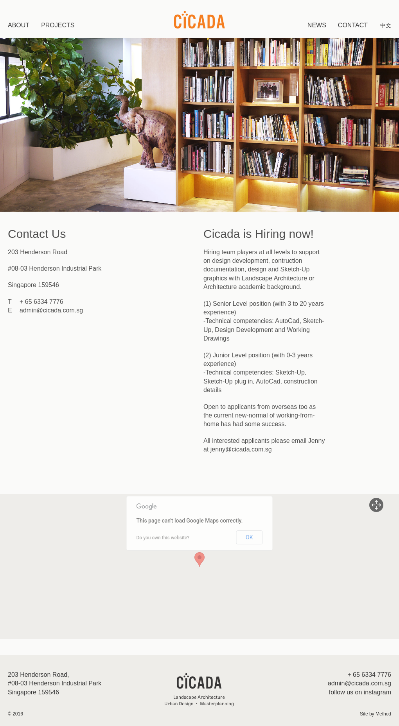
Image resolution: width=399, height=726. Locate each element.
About (18, 25)
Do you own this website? (163, 537)
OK (249, 537)
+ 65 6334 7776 (41, 301)
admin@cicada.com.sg (51, 310)
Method (383, 714)
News (316, 25)
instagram (377, 692)
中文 (385, 25)
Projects (57, 25)
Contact (353, 25)
